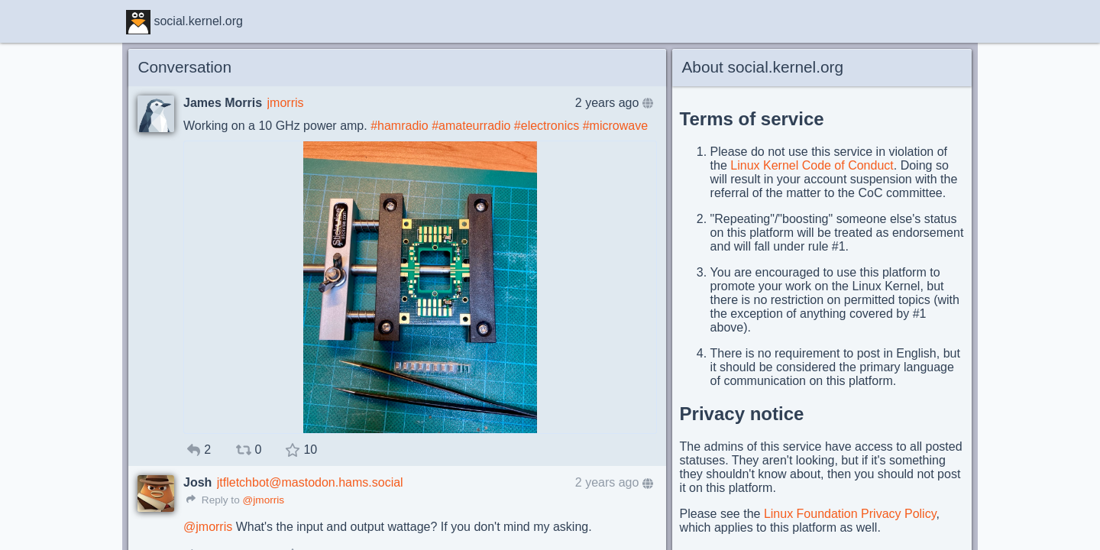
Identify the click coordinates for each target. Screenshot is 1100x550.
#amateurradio (471, 125)
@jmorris (263, 500)
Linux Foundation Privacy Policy (850, 513)
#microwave (615, 125)
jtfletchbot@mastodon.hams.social (310, 482)
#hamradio (399, 125)
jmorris (285, 102)
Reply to (213, 500)
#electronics (546, 125)
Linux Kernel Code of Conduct (811, 165)
